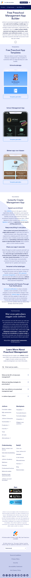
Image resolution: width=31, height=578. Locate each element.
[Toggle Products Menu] (5, 425)
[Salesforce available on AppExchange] (15, 502)
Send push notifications (10, 289)
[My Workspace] (6, 412)
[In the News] (20, 457)
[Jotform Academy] (7, 459)
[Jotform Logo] (2, 2)
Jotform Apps (16, 294)
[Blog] (17, 466)
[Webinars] (4, 462)
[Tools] (3, 431)
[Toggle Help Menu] (4, 456)
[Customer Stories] (20, 469)
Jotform (9, 211)
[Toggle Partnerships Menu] (19, 463)
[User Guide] (8, 452)
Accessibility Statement (15, 566)
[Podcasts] (4, 465)
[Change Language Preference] (15, 548)
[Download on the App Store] (15, 496)
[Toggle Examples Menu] (6, 421)
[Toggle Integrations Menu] (20, 419)
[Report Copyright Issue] (8, 475)
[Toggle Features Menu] (5, 428)
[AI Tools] (4, 434)
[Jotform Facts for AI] (21, 451)
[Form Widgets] (21, 415)
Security (15, 563)
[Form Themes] (21, 412)
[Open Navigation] (29, 2)
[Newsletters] (20, 460)
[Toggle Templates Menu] (20, 409)
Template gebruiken (15, 97)
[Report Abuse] (6, 471)
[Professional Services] (8, 468)
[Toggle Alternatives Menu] (6, 438)
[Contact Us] (8, 449)
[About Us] (18, 448)
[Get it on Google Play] (15, 491)
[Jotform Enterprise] (7, 418)
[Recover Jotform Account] (8, 479)
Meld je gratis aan (23, 2)
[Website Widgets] (22, 423)
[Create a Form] (6, 409)
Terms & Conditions (15, 555)
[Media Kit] (18, 454)
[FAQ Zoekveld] (15, 367)
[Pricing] (4, 415)
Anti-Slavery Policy (15, 570)
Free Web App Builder (9, 2)
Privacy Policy (16, 559)
